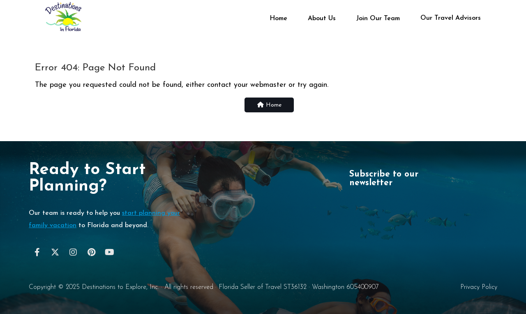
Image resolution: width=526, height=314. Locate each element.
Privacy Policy (478, 287)
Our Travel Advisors (450, 18)
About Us (322, 18)
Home (278, 18)
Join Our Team (378, 18)
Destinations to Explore (114, 287)
